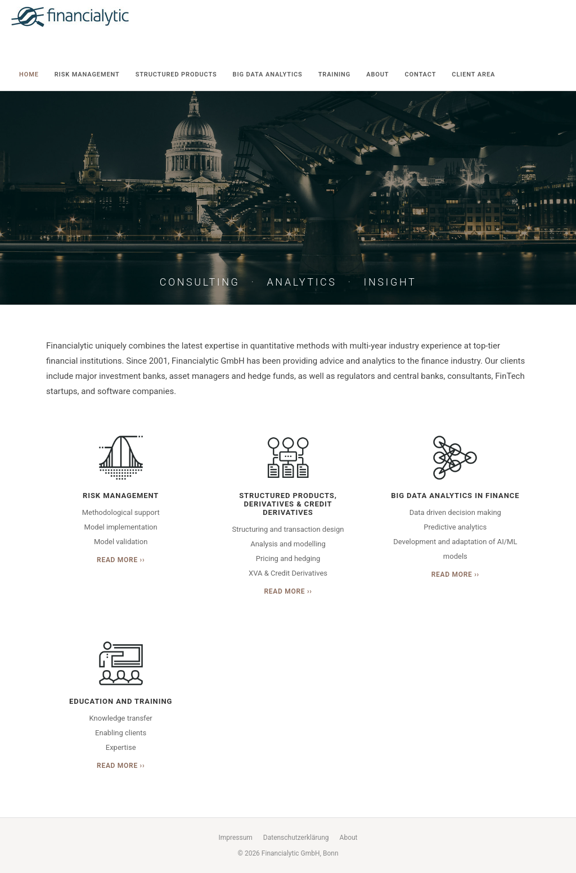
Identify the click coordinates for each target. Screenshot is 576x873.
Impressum (235, 838)
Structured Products (176, 74)
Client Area (473, 74)
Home (29, 74)
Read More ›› (121, 560)
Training (334, 74)
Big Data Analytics (268, 74)
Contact (420, 74)
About (377, 74)
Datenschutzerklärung (296, 838)
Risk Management (87, 74)
